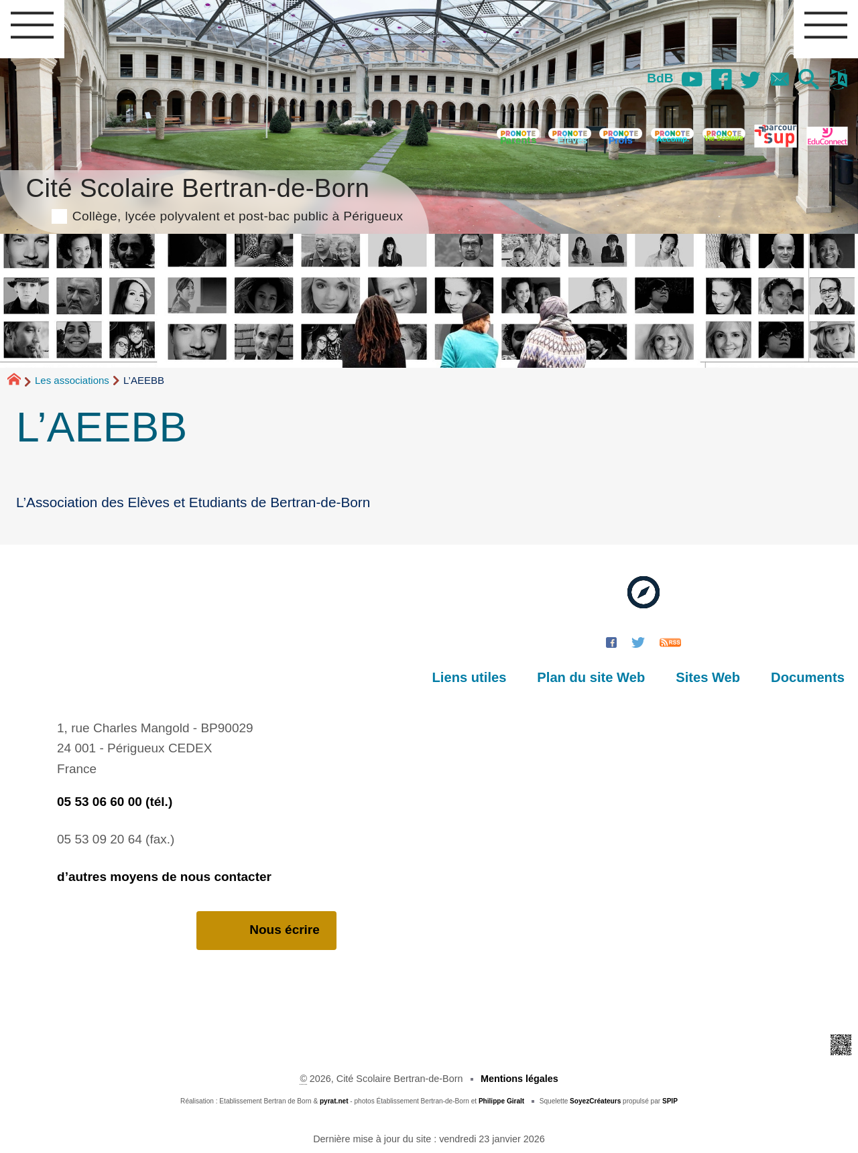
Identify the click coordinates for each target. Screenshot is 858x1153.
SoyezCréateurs (595, 1101)
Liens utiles (469, 677)
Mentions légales (519, 1078)
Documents (808, 677)
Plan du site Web (591, 677)
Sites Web (708, 677)
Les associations (72, 380)
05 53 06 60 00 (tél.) (114, 802)
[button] (809, 80)
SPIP (670, 1101)
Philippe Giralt (501, 1101)
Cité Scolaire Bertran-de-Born (214, 197)
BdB (660, 78)
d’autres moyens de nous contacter (164, 877)
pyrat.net (334, 1101)
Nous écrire (266, 930)
